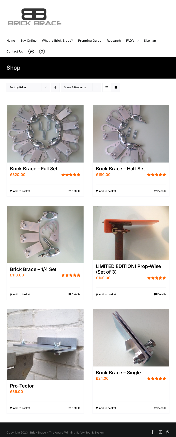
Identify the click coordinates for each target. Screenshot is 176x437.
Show (75, 87)
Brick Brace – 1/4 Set (33, 269)
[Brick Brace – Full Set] (45, 134)
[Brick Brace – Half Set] (131, 134)
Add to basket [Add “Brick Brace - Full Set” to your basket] (21, 191)
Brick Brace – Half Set (120, 168)
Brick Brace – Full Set (34, 168)
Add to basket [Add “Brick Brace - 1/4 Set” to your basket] (21, 294)
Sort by (18, 87)
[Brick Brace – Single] (131, 337)
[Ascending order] (55, 87)
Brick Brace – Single (118, 372)
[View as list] (115, 87)
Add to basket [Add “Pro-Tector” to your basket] (21, 408)
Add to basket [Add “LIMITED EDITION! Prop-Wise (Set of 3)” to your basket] (107, 294)
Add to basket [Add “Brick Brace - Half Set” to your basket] (107, 191)
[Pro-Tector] (45, 344)
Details (76, 191)
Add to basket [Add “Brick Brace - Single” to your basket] (107, 408)
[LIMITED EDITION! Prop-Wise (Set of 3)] (131, 233)
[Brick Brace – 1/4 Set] (45, 234)
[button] (42, 51)
